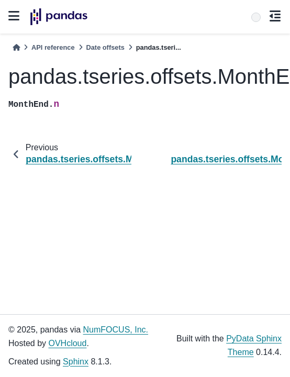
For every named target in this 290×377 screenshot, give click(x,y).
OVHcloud (67, 343)
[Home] (16, 47)
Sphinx (75, 361)
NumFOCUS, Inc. (115, 329)
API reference (53, 47)
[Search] (256, 17)
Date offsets (105, 47)
